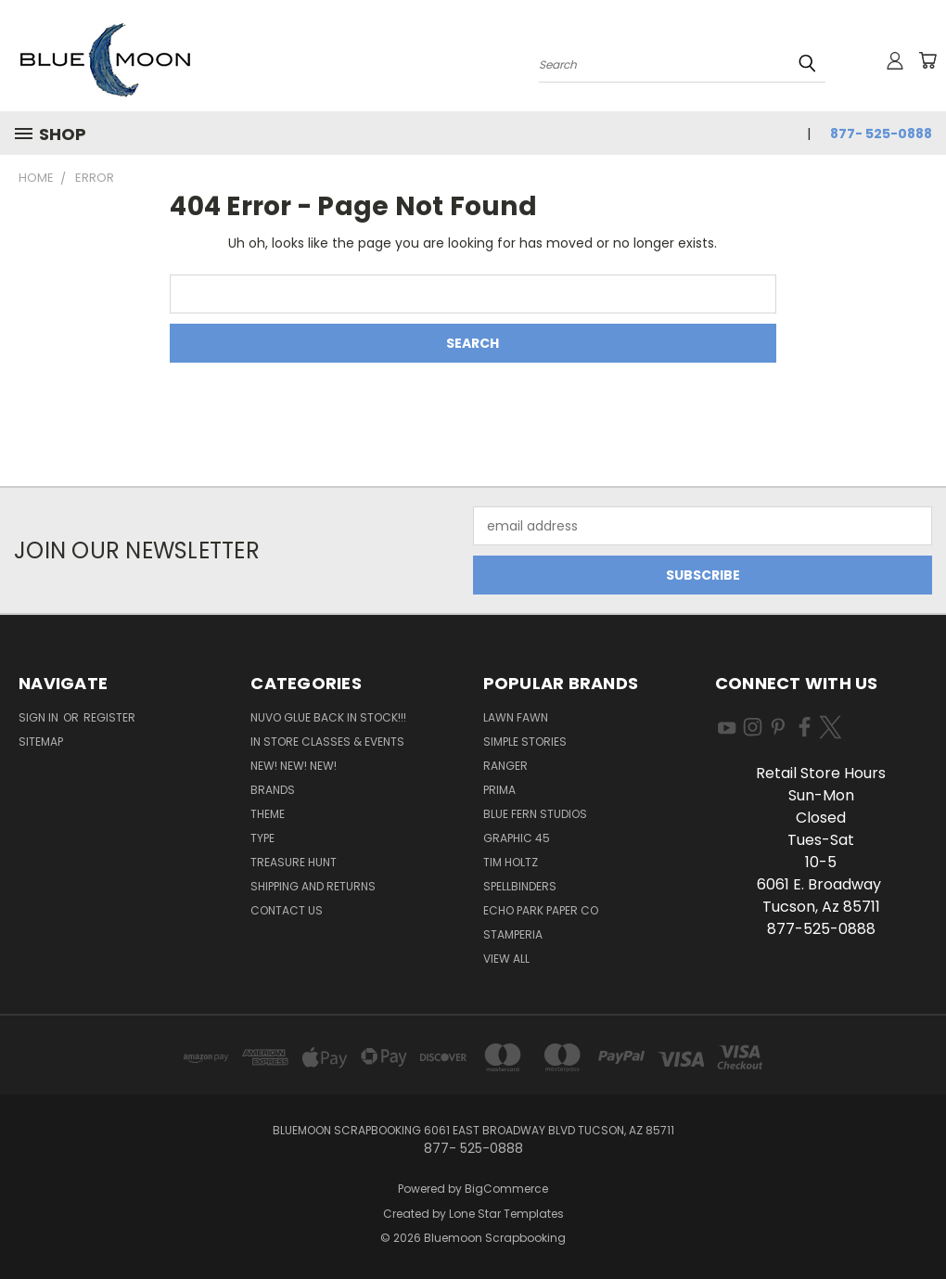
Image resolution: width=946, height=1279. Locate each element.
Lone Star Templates (506, 1213)
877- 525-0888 (881, 133)
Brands (272, 790)
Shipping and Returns (313, 886)
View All (506, 958)
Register (109, 717)
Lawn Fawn (515, 717)
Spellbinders (519, 886)
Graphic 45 (516, 838)
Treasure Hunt (293, 862)
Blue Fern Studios (535, 814)
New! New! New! (293, 766)
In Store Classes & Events (327, 741)
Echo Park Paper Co (540, 910)
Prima (499, 790)
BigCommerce (506, 1188)
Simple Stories (525, 741)
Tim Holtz (510, 862)
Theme (267, 814)
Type (262, 838)
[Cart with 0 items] (927, 60)
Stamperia (513, 934)
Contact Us (286, 910)
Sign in (40, 717)
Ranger (505, 766)
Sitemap (41, 741)
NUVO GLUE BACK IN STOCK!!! (328, 717)
